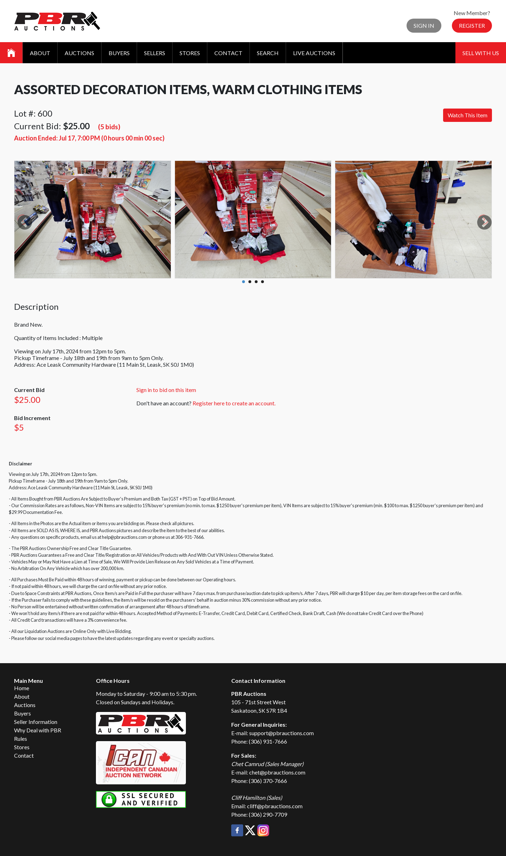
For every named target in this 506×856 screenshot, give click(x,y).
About (40, 53)
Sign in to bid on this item (166, 389)
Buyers (119, 53)
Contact (228, 53)
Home (21, 688)
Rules (20, 738)
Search (268, 53)
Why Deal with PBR (37, 730)
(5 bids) (109, 127)
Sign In (424, 25)
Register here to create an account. (234, 403)
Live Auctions (314, 53)
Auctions (79, 53)
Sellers (154, 53)
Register (472, 25)
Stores (190, 53)
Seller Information (35, 721)
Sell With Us (480, 53)
